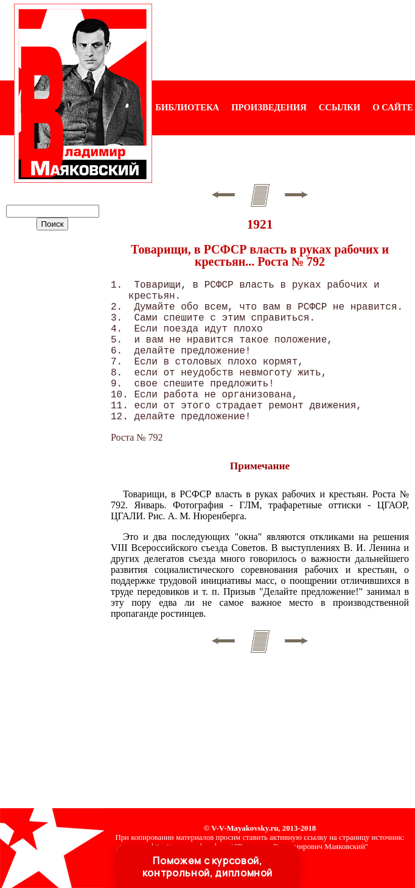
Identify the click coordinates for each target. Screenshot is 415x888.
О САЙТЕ (392, 107)
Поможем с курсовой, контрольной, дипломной (207, 866)
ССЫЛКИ (340, 107)
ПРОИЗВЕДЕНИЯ (269, 107)
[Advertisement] (283, 40)
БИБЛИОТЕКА (187, 107)
